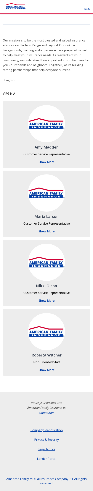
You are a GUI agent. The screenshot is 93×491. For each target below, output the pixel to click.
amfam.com (46, 413)
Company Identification (47, 430)
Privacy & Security (46, 440)
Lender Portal (46, 459)
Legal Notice (46, 449)
